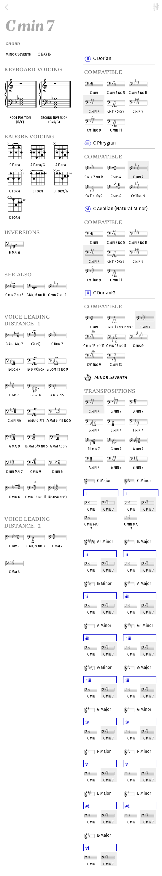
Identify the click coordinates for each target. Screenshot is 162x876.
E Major (102, 789)
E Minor (142, 789)
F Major (102, 747)
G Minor (143, 621)
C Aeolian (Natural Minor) (120, 208)
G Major (102, 705)
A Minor (103, 538)
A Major (142, 579)
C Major (102, 477)
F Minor (142, 747)
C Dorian (102, 58)
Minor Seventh (110, 377)
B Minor (102, 579)
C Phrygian (104, 143)
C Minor (142, 477)
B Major (142, 538)
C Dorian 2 (104, 293)
